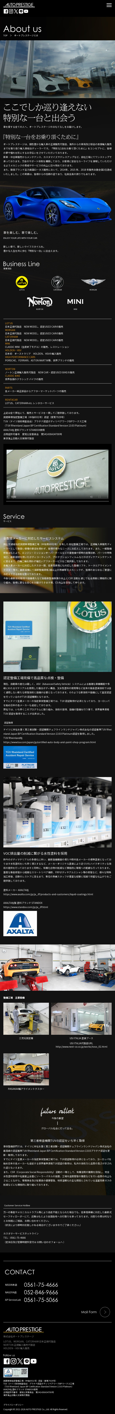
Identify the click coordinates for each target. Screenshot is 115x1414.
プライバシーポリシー (13, 1404)
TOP (5, 35)
